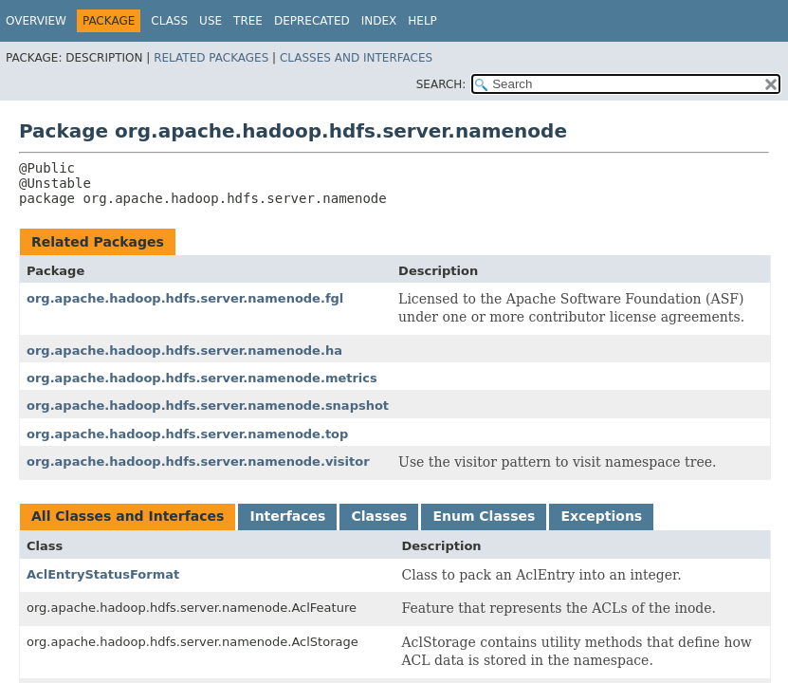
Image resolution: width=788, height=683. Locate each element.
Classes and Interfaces (356, 58)
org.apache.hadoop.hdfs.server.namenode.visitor (198, 461)
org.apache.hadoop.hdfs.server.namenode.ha (184, 350)
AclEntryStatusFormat (103, 574)
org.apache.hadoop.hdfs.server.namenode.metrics (202, 378)
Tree (248, 21)
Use (210, 21)
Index (379, 21)
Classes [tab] (379, 516)
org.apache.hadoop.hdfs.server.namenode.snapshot (208, 405)
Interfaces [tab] (287, 516)
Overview (36, 21)
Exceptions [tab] (601, 516)
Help (422, 21)
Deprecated (312, 21)
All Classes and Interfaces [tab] (127, 516)
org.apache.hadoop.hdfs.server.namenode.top (187, 434)
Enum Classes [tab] (483, 516)
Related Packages (211, 58)
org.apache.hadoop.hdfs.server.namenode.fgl (185, 298)
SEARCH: (441, 84)
